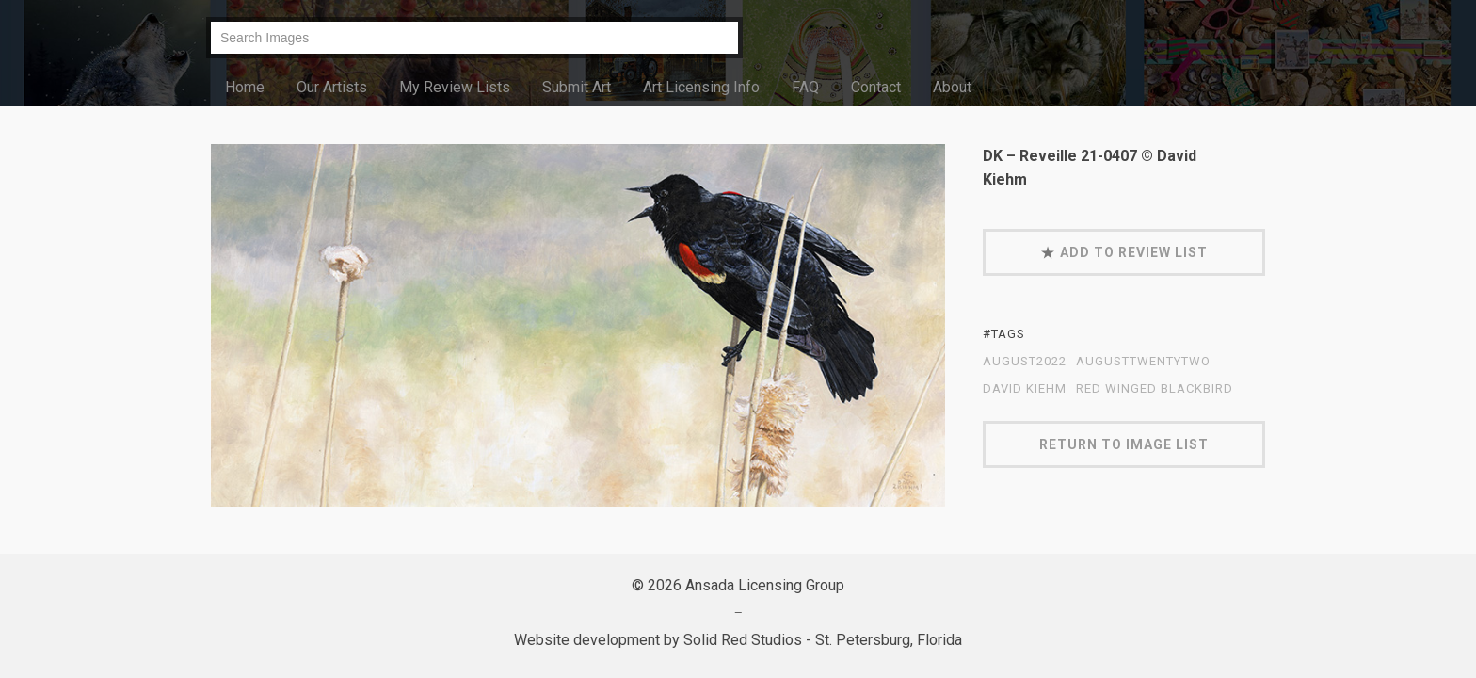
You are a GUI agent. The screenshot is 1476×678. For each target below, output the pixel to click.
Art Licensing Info (701, 87)
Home (245, 87)
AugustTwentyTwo (1143, 361)
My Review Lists (454, 87)
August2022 (1025, 361)
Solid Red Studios (742, 640)
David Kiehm (1025, 389)
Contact (876, 87)
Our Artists (332, 87)
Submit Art (576, 87)
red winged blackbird (1154, 389)
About (952, 87)
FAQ (805, 87)
